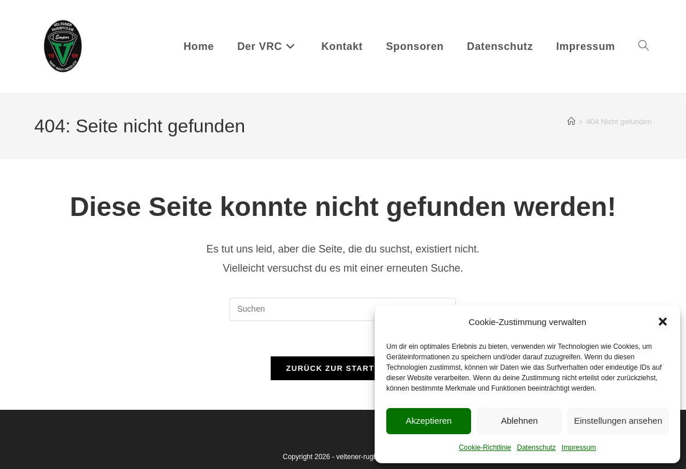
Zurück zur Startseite (343, 368)
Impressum (579, 447)
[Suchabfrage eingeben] (342, 309)
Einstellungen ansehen (618, 420)
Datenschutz (536, 447)
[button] (663, 321)
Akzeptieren (428, 420)
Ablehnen (519, 420)
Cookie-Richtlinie (485, 447)
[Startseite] (571, 121)
